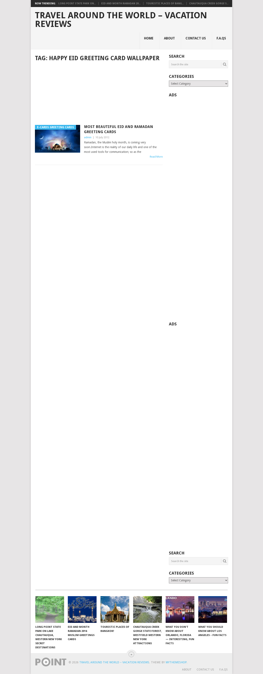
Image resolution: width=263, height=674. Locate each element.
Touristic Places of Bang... (165, 3)
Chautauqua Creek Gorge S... (208, 3)
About (169, 38)
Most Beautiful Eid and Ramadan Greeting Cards (118, 129)
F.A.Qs (221, 38)
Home (148, 38)
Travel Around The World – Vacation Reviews (121, 19)
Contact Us (196, 38)
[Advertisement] (99, 93)
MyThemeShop (176, 662)
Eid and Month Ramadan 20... (121, 3)
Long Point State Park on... (77, 3)
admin (87, 137)
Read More (156, 156)
